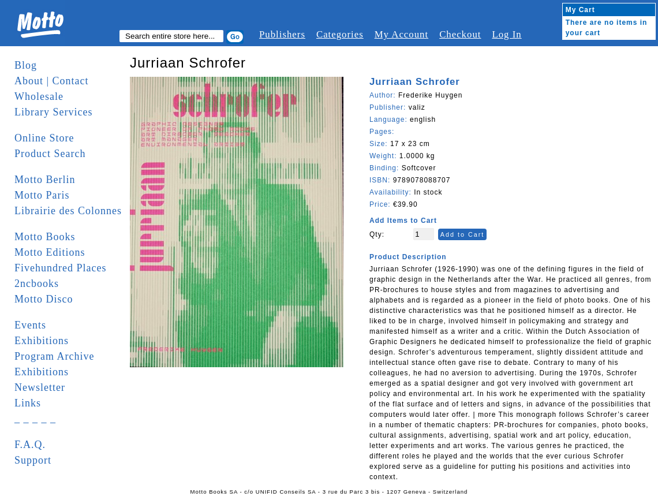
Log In (506, 34)
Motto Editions (49, 252)
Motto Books (45, 236)
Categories (340, 34)
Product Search (49, 153)
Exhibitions (41, 340)
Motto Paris (42, 195)
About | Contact (51, 81)
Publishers (282, 34)
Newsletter (39, 387)
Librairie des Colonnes (68, 211)
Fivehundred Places (60, 268)
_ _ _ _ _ (35, 418)
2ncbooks (36, 283)
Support (32, 460)
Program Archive (54, 356)
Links (27, 403)
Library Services (53, 112)
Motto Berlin (45, 179)
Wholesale (38, 96)
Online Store (44, 138)
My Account (401, 34)
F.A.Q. (30, 444)
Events (30, 325)
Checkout (460, 34)
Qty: (376, 234)
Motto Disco (43, 299)
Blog (25, 65)
